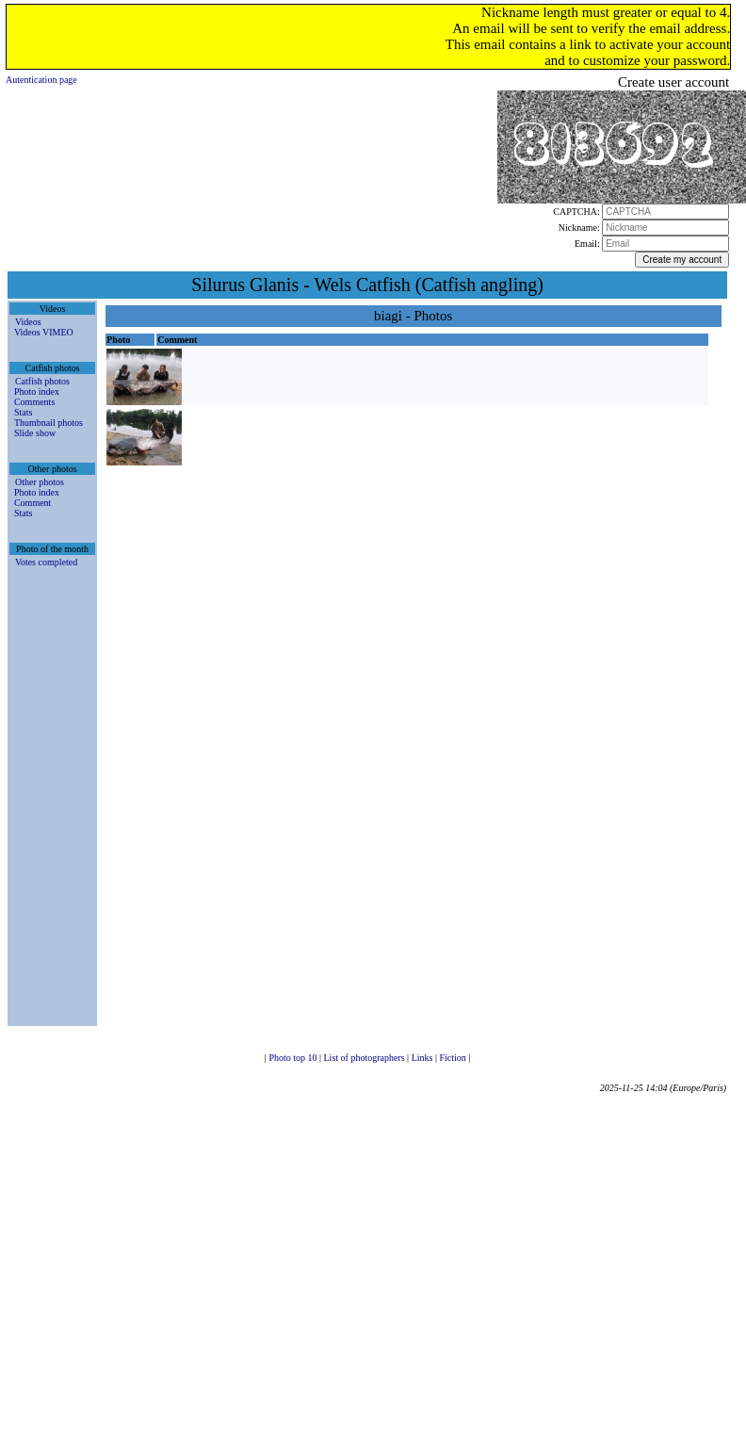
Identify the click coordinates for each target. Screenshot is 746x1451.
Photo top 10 (293, 1057)
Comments (34, 402)
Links (423, 1057)
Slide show (35, 433)
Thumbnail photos (48, 422)
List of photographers (366, 1057)
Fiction (453, 1057)
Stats (23, 412)
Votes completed (46, 562)
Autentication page (41, 79)
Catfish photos (42, 381)
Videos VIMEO (43, 332)
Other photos (39, 482)
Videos (28, 322)
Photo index (36, 391)
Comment (32, 502)
